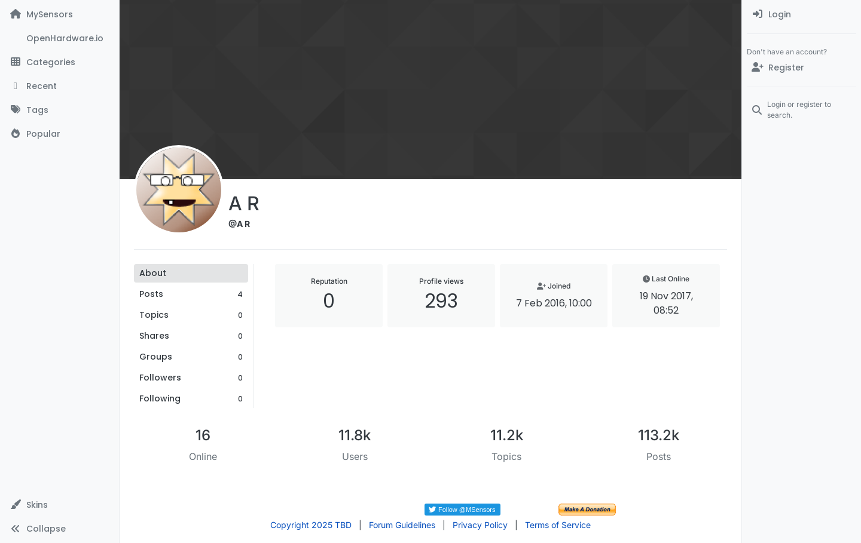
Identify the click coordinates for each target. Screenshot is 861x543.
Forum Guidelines (402, 525)
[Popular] (59, 133)
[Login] (801, 14)
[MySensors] (59, 14)
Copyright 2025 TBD (311, 525)
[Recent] (59, 86)
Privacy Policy (480, 525)
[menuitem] (801, 14)
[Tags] (59, 109)
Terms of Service (558, 525)
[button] (59, 504)
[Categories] (59, 62)
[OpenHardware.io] (59, 38)
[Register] (801, 67)
